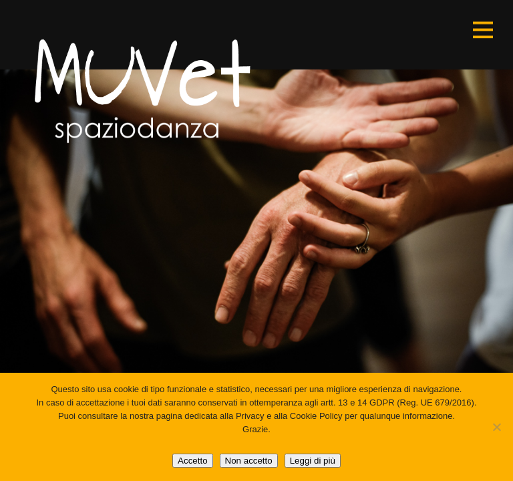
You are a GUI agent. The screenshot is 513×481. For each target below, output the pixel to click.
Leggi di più (312, 461)
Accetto (192, 461)
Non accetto (249, 461)
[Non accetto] (496, 427)
